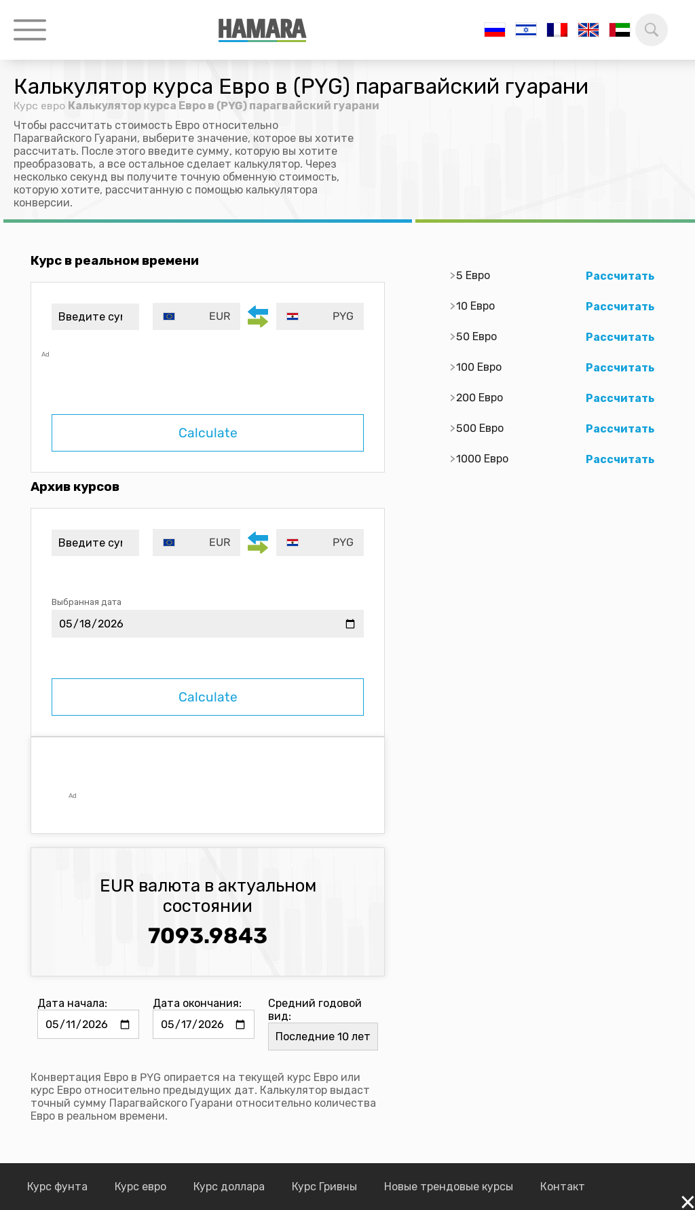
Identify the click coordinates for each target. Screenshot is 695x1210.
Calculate (208, 433)
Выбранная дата (86, 602)
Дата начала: (72, 1003)
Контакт (562, 1186)
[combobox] (197, 316)
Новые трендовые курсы (448, 1186)
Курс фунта (57, 1186)
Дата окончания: (197, 1003)
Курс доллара (229, 1186)
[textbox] (197, 316)
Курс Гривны (324, 1186)
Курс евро (39, 105)
